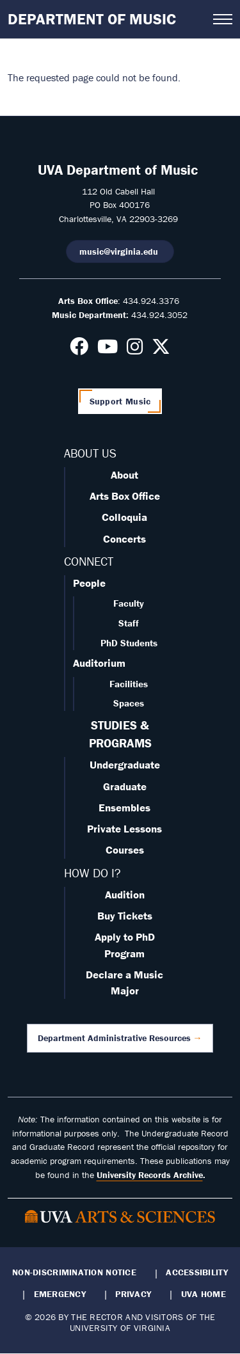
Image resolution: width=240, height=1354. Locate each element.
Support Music (120, 401)
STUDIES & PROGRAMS (120, 734)
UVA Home (203, 1294)
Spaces (128, 703)
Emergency (60, 1294)
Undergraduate (125, 765)
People (89, 583)
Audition (125, 895)
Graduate (125, 786)
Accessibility (197, 1272)
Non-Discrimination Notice (74, 1272)
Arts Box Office (125, 496)
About (124, 475)
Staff (128, 623)
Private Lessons (124, 829)
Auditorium (99, 663)
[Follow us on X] (161, 350)
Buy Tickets (124, 916)
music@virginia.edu (120, 251)
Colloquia (124, 517)
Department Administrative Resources (114, 1038)
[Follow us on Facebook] (79, 350)
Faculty (128, 603)
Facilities (128, 684)
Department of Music (92, 19)
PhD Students (128, 643)
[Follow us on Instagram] (135, 350)
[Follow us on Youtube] (107, 350)
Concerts (124, 539)
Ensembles (124, 807)
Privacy (133, 1294)
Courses (125, 850)
